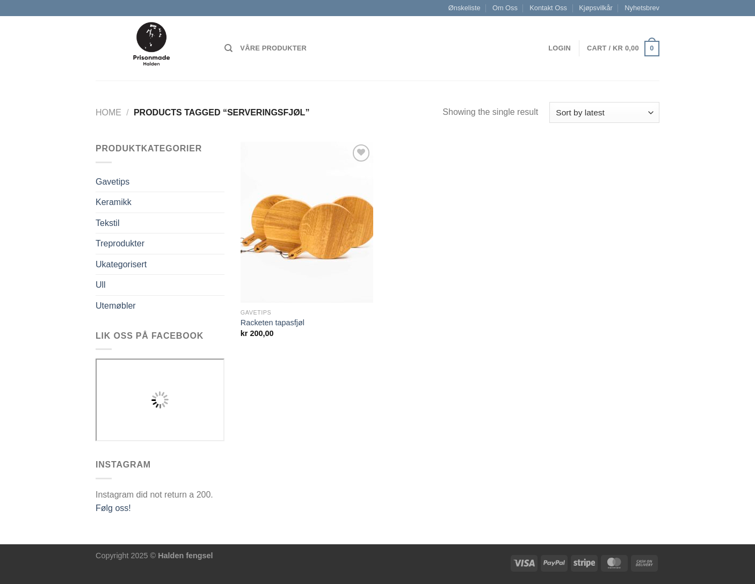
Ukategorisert (121, 264)
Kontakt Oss (548, 8)
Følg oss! (113, 508)
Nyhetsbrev (642, 8)
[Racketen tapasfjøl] (307, 222)
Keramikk (114, 202)
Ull (101, 284)
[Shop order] (604, 112)
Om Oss (505, 8)
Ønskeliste (464, 8)
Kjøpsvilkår (596, 8)
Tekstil (107, 223)
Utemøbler (116, 305)
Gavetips (112, 181)
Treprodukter (120, 243)
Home (108, 112)
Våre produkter (273, 48)
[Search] (228, 48)
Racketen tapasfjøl (272, 322)
